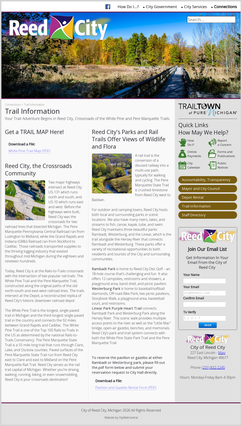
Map (221, 352)
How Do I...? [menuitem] (128, 6)
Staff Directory (194, 215)
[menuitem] (108, 7)
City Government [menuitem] (161, 6)
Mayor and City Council (201, 188)
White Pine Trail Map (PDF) (29, 150)
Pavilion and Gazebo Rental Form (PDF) (126, 387)
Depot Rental (192, 197)
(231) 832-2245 (213, 367)
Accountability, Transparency (206, 179)
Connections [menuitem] (225, 6)
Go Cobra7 (12, 409)
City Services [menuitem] (195, 6)
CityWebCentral (128, 417)
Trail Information (196, 206)
